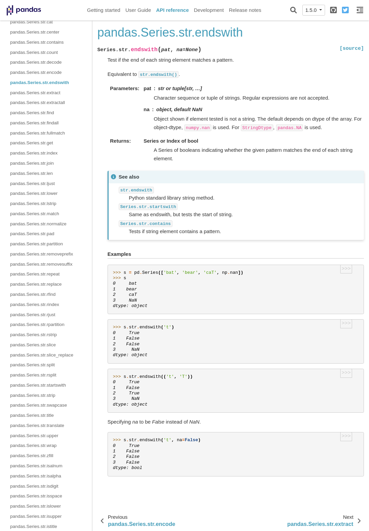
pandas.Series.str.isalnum (36, 465)
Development (209, 10)
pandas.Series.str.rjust (32, 314)
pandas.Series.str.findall (34, 122)
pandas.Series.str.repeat (35, 274)
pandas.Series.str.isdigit (34, 486)
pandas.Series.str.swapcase (38, 405)
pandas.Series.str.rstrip (33, 334)
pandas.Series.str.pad (32, 233)
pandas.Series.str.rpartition (37, 324)
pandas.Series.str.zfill (31, 455)
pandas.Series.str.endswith (39, 82)
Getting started (103, 10)
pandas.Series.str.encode (36, 72)
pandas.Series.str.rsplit (33, 374)
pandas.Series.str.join (32, 163)
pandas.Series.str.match (34, 213)
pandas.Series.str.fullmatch (37, 133)
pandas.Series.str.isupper (36, 516)
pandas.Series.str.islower (35, 506)
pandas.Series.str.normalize (38, 223)
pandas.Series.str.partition (36, 243)
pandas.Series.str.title (32, 415)
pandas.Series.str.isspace (36, 495)
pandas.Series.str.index (33, 153)
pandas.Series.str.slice (33, 344)
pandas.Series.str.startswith (38, 385)
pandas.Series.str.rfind (32, 294)
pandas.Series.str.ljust (32, 183)
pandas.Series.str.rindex (34, 304)
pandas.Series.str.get (31, 142)
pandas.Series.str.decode (36, 62)
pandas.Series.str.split (32, 364)
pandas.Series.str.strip (32, 395)
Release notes (245, 10)
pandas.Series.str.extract (35, 92)
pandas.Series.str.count (34, 52)
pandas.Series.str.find (32, 112)
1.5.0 (311, 10)
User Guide (138, 10)
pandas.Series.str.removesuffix (41, 264)
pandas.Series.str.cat (31, 21)
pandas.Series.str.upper (34, 435)
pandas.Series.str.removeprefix (41, 254)
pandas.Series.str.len (31, 173)
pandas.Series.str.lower (33, 193)
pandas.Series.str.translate (37, 425)
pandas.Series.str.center (35, 32)
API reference (172, 10)
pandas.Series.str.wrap (33, 445)
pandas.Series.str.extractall (37, 102)
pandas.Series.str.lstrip (33, 203)
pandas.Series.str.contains (37, 42)
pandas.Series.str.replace (36, 284)
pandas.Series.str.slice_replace (41, 355)
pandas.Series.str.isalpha (35, 475)
